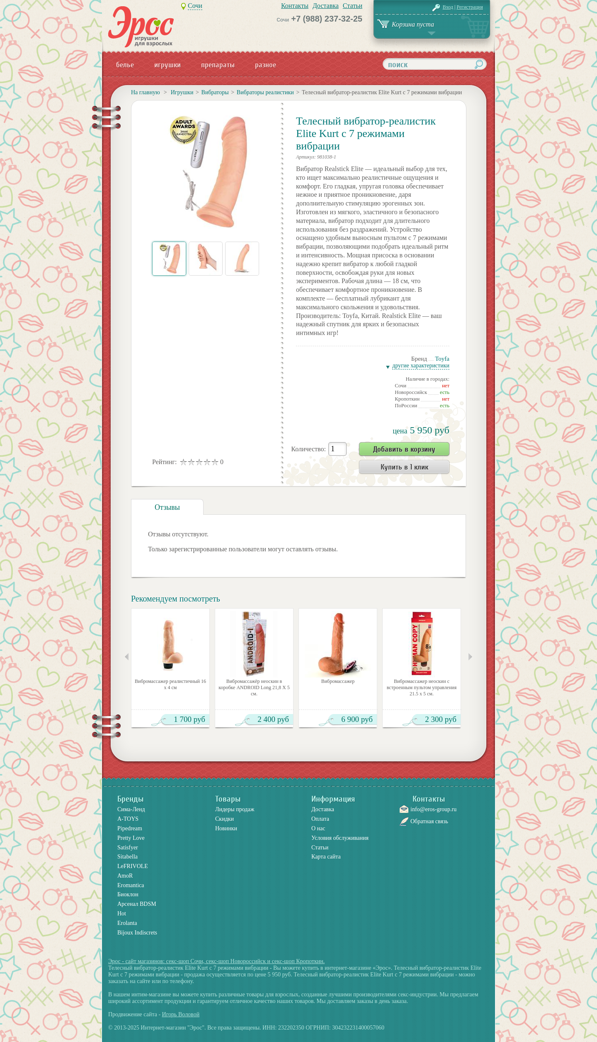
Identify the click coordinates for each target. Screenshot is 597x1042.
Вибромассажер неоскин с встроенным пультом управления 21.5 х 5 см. (422, 687)
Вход (448, 7)
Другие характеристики (420, 365)
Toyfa (442, 358)
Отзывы (167, 507)
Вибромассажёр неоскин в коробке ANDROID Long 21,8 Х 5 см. (254, 687)
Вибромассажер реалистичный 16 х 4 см (170, 684)
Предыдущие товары (127, 656)
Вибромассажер (338, 681)
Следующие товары (470, 656)
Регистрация (469, 7)
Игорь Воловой (181, 1014)
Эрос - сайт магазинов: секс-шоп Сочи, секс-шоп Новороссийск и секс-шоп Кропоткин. (216, 961)
